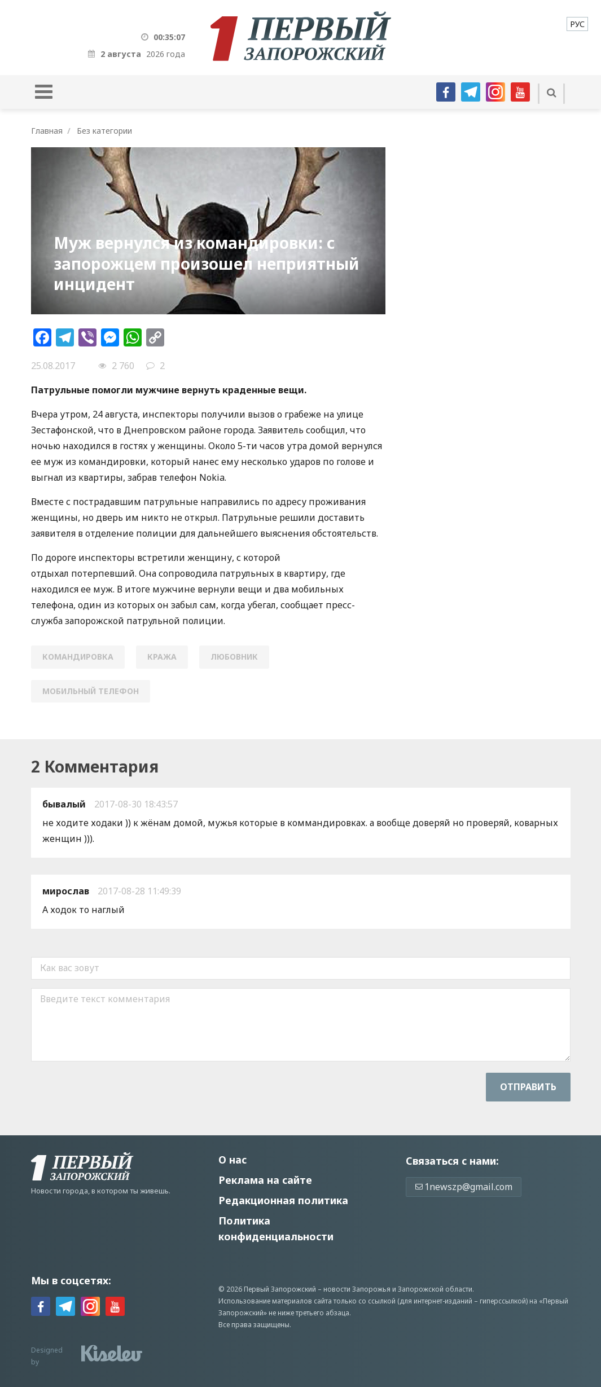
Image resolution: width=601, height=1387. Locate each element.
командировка (77, 656)
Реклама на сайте (265, 1180)
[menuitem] (577, 24)
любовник (234, 656)
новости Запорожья (357, 1289)
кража (162, 656)
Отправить (528, 1087)
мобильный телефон (90, 691)
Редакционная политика (283, 1200)
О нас (232, 1159)
